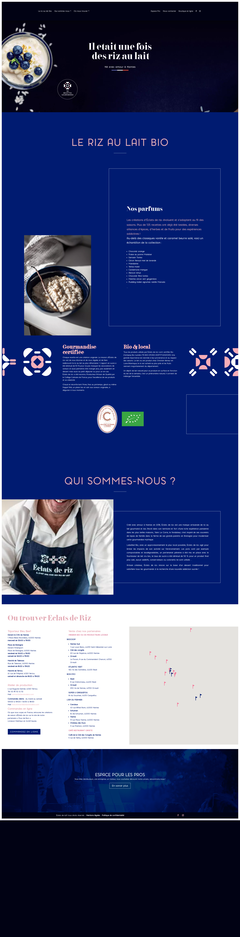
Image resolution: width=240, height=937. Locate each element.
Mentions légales (93, 815)
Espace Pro (155, 11)
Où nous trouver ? (81, 11)
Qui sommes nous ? (62, 11)
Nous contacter (169, 11)
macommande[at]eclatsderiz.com (25, 704)
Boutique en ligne (186, 11)
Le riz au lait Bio (45, 11)
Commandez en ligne (24, 732)
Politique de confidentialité (113, 815)
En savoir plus (120, 785)
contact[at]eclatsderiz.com (23, 694)
